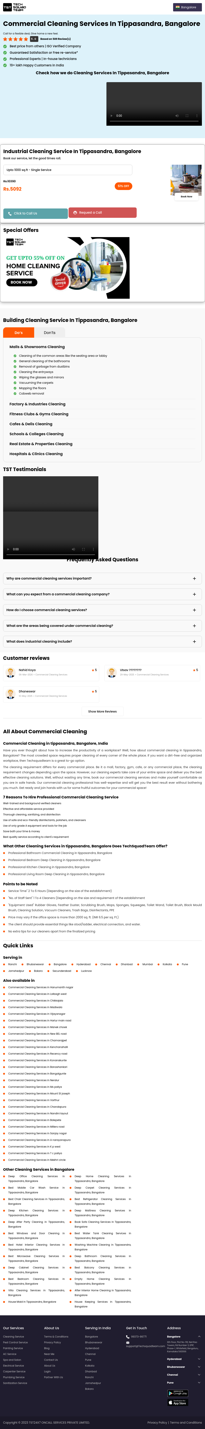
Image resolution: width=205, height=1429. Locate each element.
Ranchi (12, 964)
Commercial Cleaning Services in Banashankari (37, 1067)
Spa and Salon (12, 1360)
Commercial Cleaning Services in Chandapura (37, 1107)
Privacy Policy (52, 1342)
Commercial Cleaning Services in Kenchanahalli (38, 1047)
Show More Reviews (102, 711)
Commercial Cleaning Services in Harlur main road (39, 1020)
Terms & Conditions (56, 1336)
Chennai (105, 964)
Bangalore (60, 964)
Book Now (186, 196)
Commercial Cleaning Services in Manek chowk (37, 1027)
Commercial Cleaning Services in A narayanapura (39, 1140)
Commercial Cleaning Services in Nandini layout (38, 1113)
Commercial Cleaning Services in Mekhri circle (37, 1160)
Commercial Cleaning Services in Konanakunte (37, 1060)
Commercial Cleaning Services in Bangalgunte (37, 1073)
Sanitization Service (15, 1383)
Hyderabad (84, 964)
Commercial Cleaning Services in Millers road (36, 1126)
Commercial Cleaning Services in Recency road (37, 1053)
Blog (46, 1348)
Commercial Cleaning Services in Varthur (33, 1100)
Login (47, 1371)
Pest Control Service (15, 1342)
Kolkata (167, 964)
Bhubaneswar (35, 964)
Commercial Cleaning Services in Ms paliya (35, 1087)
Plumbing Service (13, 1377)
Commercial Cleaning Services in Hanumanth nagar (40, 987)
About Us (49, 1365)
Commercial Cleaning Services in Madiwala (35, 1007)
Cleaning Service (13, 1336)
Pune (185, 964)
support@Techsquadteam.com (145, 1346)
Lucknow (86, 971)
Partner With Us (53, 1377)
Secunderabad (62, 971)
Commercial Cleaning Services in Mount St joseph (39, 1093)
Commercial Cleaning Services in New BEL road (37, 1034)
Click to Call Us (25, 213)
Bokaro (38, 971)
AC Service (9, 1354)
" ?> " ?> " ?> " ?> (67, 170)
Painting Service (13, 1348)
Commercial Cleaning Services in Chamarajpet (37, 1040)
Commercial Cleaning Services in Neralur (33, 1080)
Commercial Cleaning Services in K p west (34, 1146)
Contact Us (51, 1360)
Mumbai (147, 964)
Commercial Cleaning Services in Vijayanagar (36, 1014)
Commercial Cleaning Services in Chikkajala (35, 1000)
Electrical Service (13, 1365)
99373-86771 (139, 1336)
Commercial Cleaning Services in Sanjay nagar (37, 1133)
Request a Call (89, 212)
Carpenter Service (14, 1371)
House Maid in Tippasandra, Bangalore (32, 1302)
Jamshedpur (16, 971)
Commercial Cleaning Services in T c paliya (35, 1153)
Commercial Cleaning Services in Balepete (34, 1120)
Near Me (49, 1354)
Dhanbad (127, 964)
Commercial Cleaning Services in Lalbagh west (37, 994)
